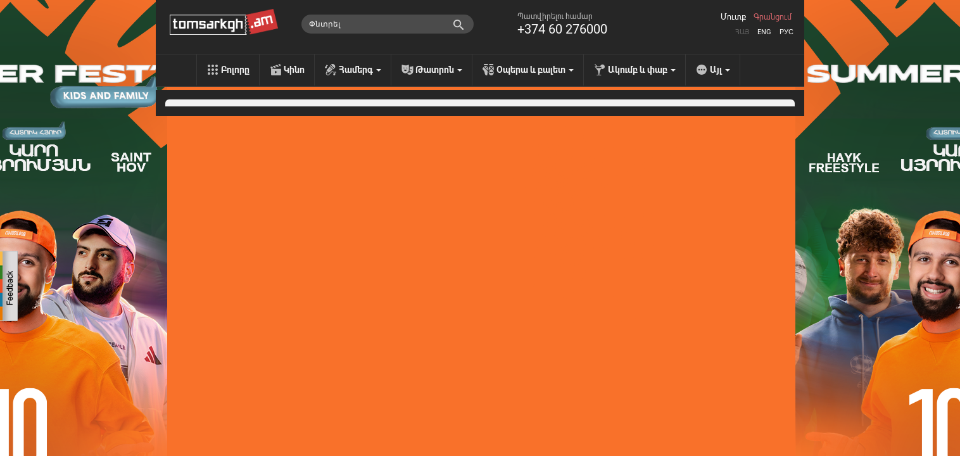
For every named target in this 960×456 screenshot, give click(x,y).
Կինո (294, 70)
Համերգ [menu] (360, 70)
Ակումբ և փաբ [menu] (642, 70)
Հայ (742, 32)
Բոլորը (235, 70)
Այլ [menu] (720, 70)
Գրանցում (773, 17)
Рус (786, 32)
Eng (764, 32)
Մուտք (733, 17)
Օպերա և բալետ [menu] (535, 70)
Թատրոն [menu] (438, 70)
